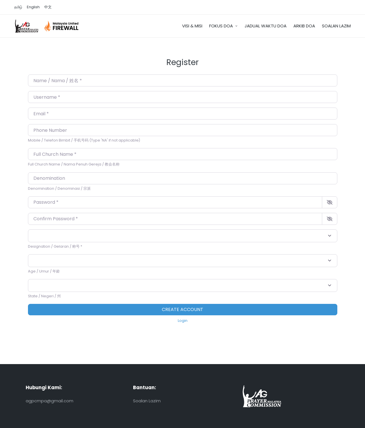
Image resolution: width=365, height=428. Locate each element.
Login (182, 320)
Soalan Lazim (147, 401)
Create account (182, 309)
